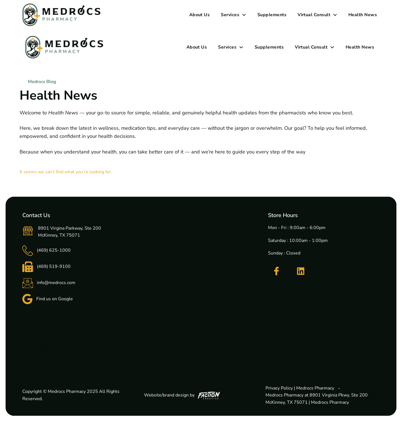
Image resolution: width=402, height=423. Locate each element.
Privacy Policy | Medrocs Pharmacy (299, 388)
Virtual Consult (317, 15)
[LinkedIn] (300, 271)
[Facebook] (276, 271)
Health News (362, 15)
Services (233, 15)
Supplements (271, 15)
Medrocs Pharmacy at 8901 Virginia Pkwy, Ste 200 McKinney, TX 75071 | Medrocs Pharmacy (316, 398)
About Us (199, 15)
